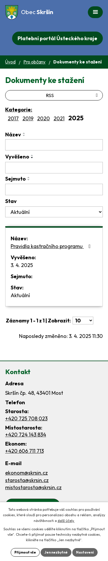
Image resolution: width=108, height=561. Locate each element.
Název (13, 134)
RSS (73, 95)
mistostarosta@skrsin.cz (33, 487)
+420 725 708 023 (26, 418)
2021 (59, 118)
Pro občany (34, 62)
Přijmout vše (25, 552)
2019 (27, 118)
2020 (43, 118)
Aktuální (20, 295)
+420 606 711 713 (24, 451)
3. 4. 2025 (22, 265)
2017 (13, 118)
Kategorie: (18, 109)
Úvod (10, 62)
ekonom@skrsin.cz (26, 472)
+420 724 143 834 (25, 434)
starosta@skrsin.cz (27, 480)
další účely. (66, 521)
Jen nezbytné (56, 552)
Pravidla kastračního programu (52, 246)
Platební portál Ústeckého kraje (57, 38)
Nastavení (85, 552)
